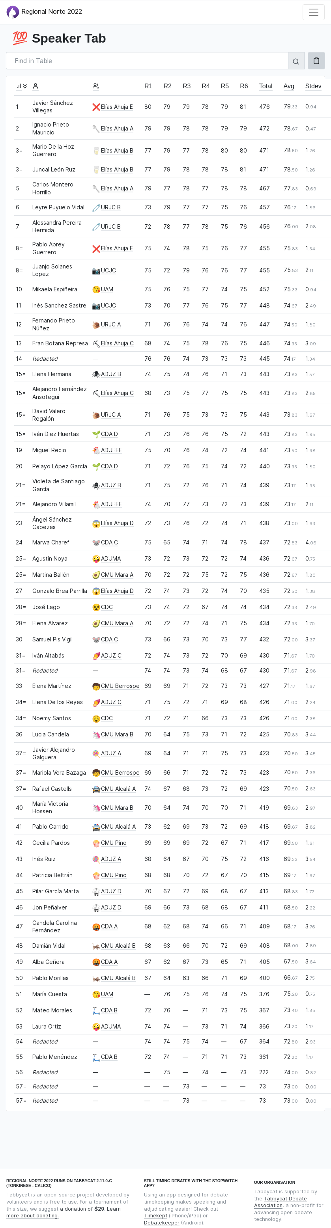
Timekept (155, 1216)
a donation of (82, 1209)
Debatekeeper (162, 1223)
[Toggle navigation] (314, 12)
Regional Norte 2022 (44, 12)
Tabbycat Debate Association (280, 1202)
